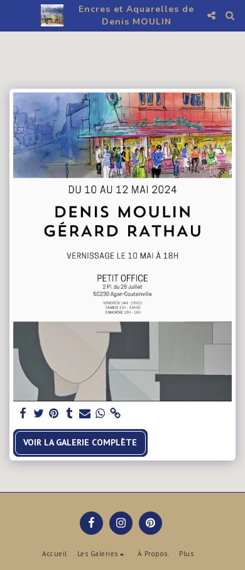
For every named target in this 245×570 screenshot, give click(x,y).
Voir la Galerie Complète (80, 442)
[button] (13, 15)
